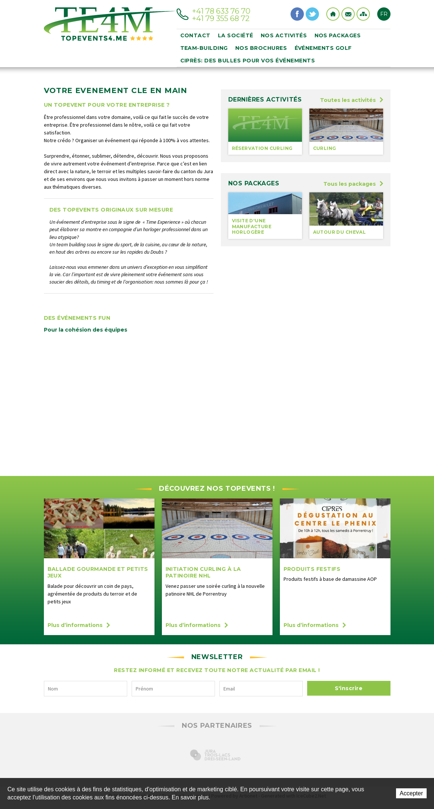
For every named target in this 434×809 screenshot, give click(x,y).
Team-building (204, 48)
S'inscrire (349, 688)
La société (235, 35)
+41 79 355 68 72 (221, 18)
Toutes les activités (351, 100)
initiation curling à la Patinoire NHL (204, 572)
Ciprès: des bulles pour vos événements (247, 60)
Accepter (411, 793)
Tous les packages (353, 183)
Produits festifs (312, 569)
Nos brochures (261, 48)
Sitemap (363, 14)
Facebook (297, 14)
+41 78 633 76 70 (221, 11)
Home (333, 14)
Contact (348, 14)
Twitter (312, 14)
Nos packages (338, 35)
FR (384, 14)
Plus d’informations (79, 625)
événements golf (323, 48)
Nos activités (284, 35)
